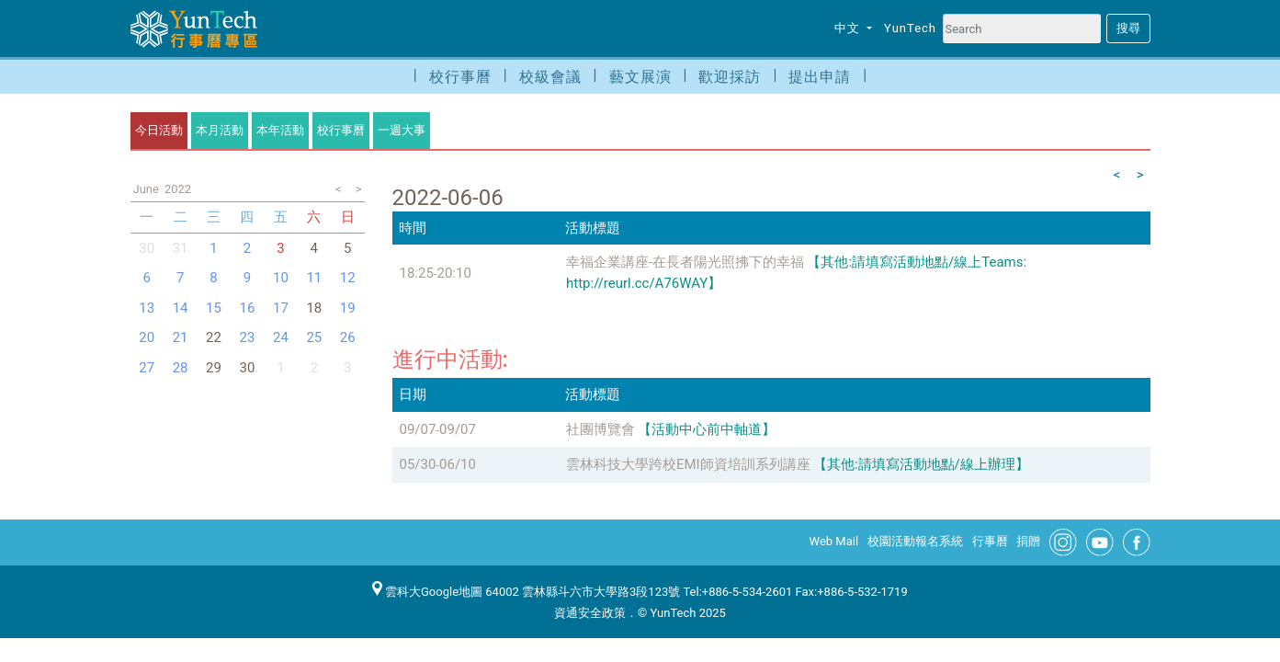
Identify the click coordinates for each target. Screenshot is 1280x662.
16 (247, 308)
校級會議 (550, 77)
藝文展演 (640, 77)
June (146, 189)
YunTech (910, 28)
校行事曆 (460, 77)
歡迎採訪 (729, 77)
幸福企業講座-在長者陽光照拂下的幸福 (685, 262)
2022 (177, 189)
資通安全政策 (590, 613)
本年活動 (280, 130)
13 (146, 308)
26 (348, 337)
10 (281, 277)
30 (146, 248)
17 (281, 308)
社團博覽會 (600, 429)
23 (247, 337)
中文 (849, 28)
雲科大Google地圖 (427, 592)
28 (180, 368)
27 (146, 368)
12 (348, 277)
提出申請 (819, 77)
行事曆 (990, 541)
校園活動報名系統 (915, 541)
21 (180, 337)
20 (146, 337)
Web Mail (834, 541)
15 (213, 308)
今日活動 (159, 130)
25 (314, 337)
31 (180, 248)
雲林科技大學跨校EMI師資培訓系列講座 (688, 464)
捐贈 (1028, 541)
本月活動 (220, 130)
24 (281, 337)
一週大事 (401, 130)
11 (314, 277)
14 (180, 308)
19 (348, 308)
